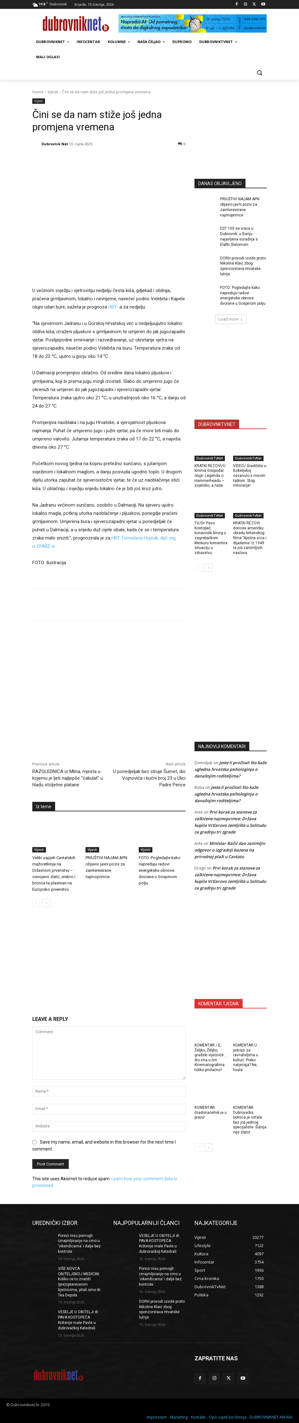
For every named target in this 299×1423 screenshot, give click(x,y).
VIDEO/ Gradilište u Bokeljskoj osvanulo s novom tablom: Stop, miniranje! (249, 476)
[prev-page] (36, 903)
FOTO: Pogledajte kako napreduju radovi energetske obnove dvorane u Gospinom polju (160, 870)
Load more (231, 319)
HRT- (112, 307)
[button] (259, 72)
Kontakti (198, 1417)
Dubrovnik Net (54, 143)
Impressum (157, 1417)
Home (37, 92)
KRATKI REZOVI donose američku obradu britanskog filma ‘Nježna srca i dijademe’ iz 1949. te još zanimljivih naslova (249, 538)
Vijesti (53, 92)
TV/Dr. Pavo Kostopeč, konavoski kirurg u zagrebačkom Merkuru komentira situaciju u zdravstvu (210, 538)
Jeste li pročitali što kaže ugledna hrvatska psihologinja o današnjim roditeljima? (230, 769)
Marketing (179, 1417)
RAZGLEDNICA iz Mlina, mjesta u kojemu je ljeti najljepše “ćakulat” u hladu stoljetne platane (67, 778)
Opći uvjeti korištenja (227, 1417)
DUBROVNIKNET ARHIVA (271, 1417)
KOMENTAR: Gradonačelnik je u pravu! (210, 1112)
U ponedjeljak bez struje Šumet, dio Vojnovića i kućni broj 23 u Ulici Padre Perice (149, 778)
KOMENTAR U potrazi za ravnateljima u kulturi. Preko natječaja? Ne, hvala (245, 1057)
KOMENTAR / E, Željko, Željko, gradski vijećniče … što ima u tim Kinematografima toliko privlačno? (210, 1057)
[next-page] (46, 903)
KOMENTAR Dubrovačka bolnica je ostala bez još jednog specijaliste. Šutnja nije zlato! (249, 1119)
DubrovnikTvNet (209, 458)
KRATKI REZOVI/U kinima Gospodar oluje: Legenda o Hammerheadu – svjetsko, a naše (210, 476)
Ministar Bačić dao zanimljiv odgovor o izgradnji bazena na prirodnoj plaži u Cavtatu (229, 849)
